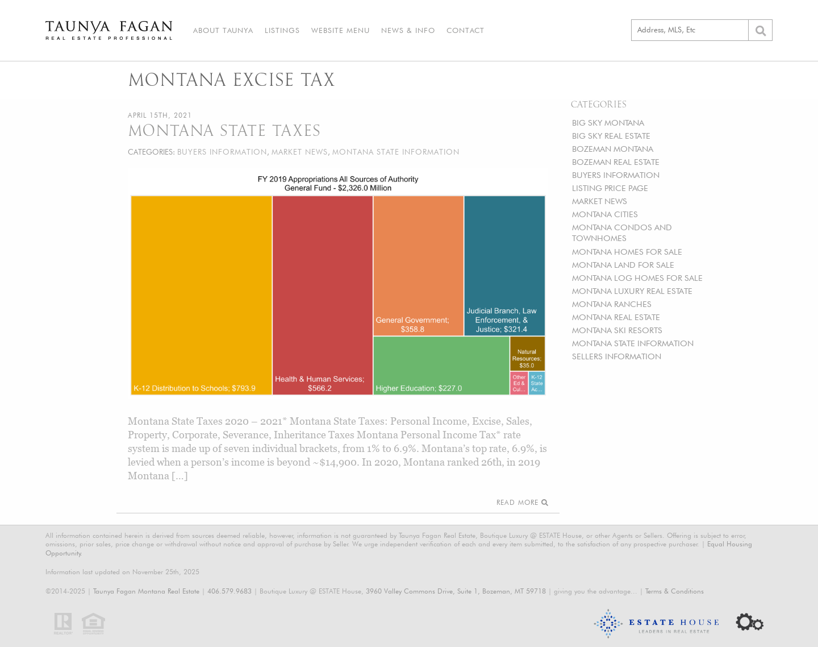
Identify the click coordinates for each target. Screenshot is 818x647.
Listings (282, 30)
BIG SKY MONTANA (608, 122)
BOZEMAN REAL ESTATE (616, 162)
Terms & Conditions (674, 591)
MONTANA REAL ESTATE (616, 317)
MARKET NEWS (599, 201)
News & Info (408, 30)
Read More (522, 502)
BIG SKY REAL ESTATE (611, 135)
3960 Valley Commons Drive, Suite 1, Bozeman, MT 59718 (456, 591)
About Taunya (223, 30)
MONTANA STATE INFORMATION (633, 343)
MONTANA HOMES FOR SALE (627, 251)
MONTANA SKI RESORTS (617, 330)
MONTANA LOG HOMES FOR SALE (637, 278)
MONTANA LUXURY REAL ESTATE (632, 291)
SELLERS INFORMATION (616, 356)
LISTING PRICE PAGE (610, 188)
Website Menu (340, 30)
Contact (465, 30)
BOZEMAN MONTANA (612, 149)
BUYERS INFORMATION (616, 175)
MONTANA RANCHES (612, 304)
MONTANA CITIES (605, 214)
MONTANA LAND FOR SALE (623, 264)
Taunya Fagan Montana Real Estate (146, 591)
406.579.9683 (229, 591)
